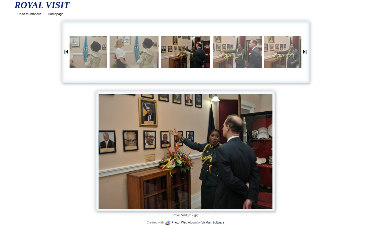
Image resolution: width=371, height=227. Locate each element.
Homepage (55, 14)
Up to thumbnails (29, 14)
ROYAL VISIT (41, 5)
